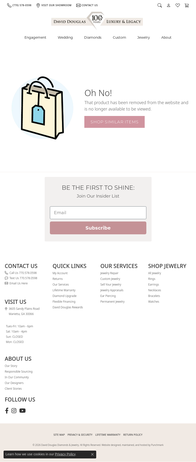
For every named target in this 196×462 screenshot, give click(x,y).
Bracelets (154, 296)
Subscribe (98, 228)
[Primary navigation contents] (98, 37)
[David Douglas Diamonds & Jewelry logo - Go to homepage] (97, 20)
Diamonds (92, 37)
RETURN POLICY (133, 434)
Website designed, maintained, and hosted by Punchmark (132, 445)
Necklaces (154, 290)
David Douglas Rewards (68, 307)
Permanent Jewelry (112, 302)
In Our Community (17, 377)
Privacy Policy (65, 454)
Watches (153, 302)
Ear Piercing (108, 296)
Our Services (61, 284)
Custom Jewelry (110, 279)
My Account (60, 273)
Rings (151, 279)
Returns (58, 279)
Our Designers (14, 383)
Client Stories (13, 389)
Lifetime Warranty (64, 290)
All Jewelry (154, 273)
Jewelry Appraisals (112, 290)
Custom (119, 37)
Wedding (65, 37)
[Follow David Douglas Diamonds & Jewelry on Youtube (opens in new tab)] (22, 411)
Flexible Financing (64, 302)
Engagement (35, 37)
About (166, 37)
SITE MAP (59, 434)
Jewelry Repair (109, 273)
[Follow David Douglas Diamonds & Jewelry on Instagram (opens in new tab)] (14, 411)
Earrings (153, 284)
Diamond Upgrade (64, 296)
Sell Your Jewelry (110, 284)
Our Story (11, 366)
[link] (19, 5)
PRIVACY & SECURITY (80, 434)
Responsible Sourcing (19, 372)
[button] (160, 5)
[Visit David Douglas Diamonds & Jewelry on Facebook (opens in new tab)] (7, 411)
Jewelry (143, 37)
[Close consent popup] (92, 454)
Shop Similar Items (115, 121)
